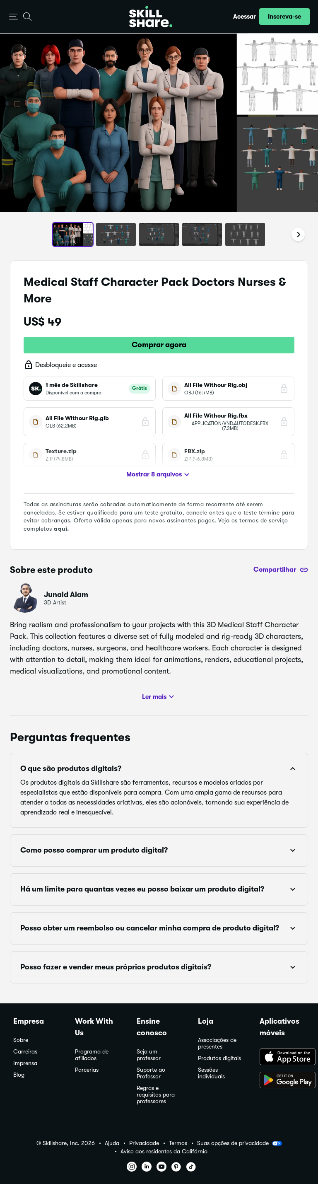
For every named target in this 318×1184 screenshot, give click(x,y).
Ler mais (159, 697)
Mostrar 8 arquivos (159, 475)
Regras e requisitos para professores (156, 1094)
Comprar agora (159, 345)
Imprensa (25, 1063)
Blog (18, 1075)
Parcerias (87, 1070)
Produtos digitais (219, 1058)
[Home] (150, 16)
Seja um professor (149, 1055)
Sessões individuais (211, 1073)
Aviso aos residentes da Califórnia (163, 1151)
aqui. (61, 528)
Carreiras (25, 1052)
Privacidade (144, 1143)
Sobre (20, 1040)
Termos (178, 1143)
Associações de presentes (217, 1043)
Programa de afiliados (91, 1055)
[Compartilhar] (280, 569)
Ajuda (112, 1143)
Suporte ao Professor (151, 1073)
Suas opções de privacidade (239, 1143)
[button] (13, 17)
